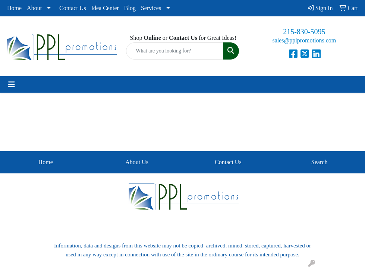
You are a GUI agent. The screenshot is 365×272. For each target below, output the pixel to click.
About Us (136, 162)
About (34, 8)
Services (151, 8)
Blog (130, 8)
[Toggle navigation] (11, 84)
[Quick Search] (174, 51)
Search (319, 162)
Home (14, 8)
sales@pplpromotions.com (304, 40)
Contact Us (72, 8)
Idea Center (105, 8)
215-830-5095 (304, 32)
